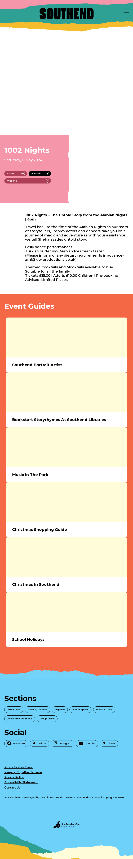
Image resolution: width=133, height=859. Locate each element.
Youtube (87, 743)
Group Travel (47, 718)
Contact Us (12, 787)
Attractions (13, 709)
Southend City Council (89, 797)
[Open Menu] (126, 14)
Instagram (62, 743)
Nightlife (60, 709)
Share (16, 173)
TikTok (109, 743)
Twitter (39, 743)
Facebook (16, 743)
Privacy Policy (14, 777)
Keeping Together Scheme (23, 772)
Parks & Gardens (37, 709)
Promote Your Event (18, 767)
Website (28, 181)
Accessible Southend (19, 718)
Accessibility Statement (21, 782)
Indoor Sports (80, 709)
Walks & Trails (104, 709)
